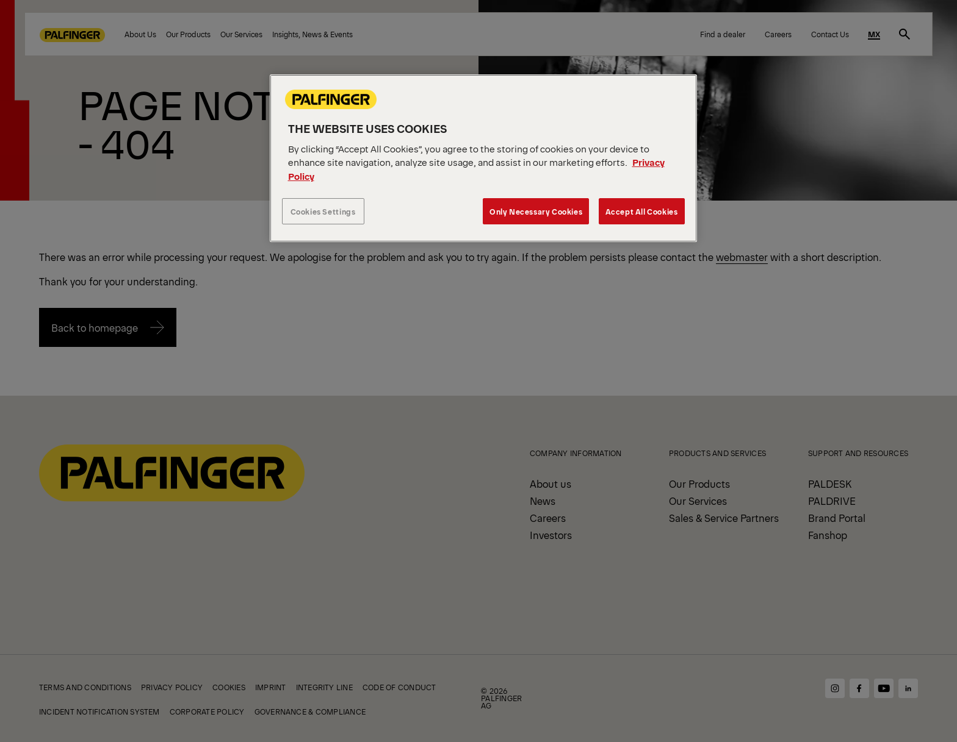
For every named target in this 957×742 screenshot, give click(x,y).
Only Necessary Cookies (535, 211)
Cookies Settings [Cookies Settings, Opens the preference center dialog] (323, 211)
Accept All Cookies (641, 211)
